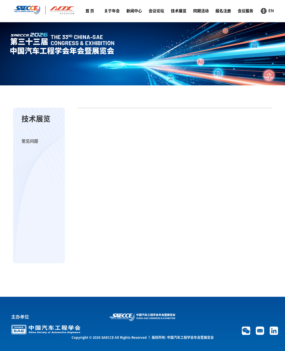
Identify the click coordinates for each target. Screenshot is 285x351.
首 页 (89, 11)
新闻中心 (134, 11)
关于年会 (112, 11)
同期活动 (201, 11)
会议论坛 (156, 11)
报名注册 (223, 11)
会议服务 (245, 11)
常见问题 (29, 141)
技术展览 (178, 11)
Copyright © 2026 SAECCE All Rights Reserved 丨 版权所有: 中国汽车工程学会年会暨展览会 (143, 337)
